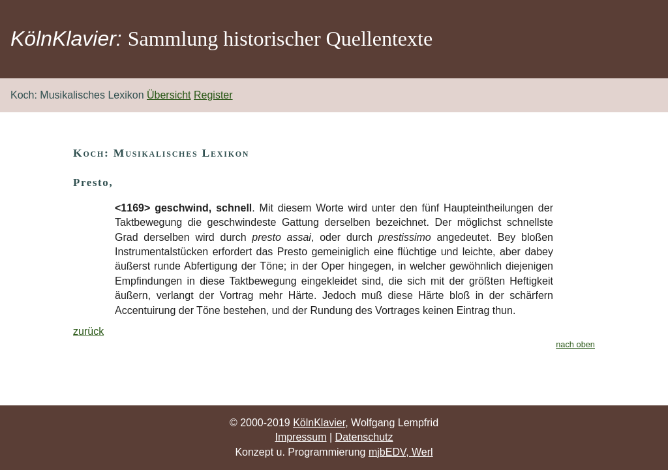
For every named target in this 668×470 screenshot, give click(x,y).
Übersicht (169, 95)
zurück (88, 331)
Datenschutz (364, 437)
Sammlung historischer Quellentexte (280, 38)
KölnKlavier (319, 422)
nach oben (575, 344)
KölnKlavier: (66, 38)
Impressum (300, 437)
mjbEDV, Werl (401, 452)
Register (213, 95)
